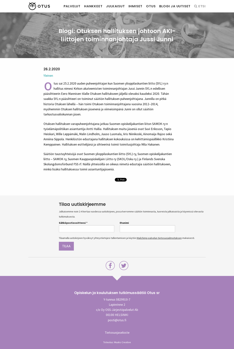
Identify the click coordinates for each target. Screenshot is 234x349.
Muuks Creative (122, 342)
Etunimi (124, 222)
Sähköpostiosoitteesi (73, 222)
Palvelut (72, 6)
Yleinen (48, 76)
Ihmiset (136, 6)
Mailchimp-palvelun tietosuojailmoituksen (159, 238)
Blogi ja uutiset (174, 6)
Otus (151, 6)
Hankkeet (93, 6)
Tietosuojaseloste (117, 333)
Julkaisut (115, 6)
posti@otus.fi (117, 320)
